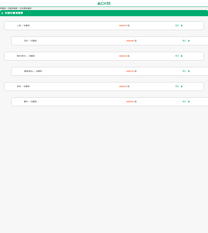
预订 (179, 26)
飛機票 (3, 8)
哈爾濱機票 (13, 8)
